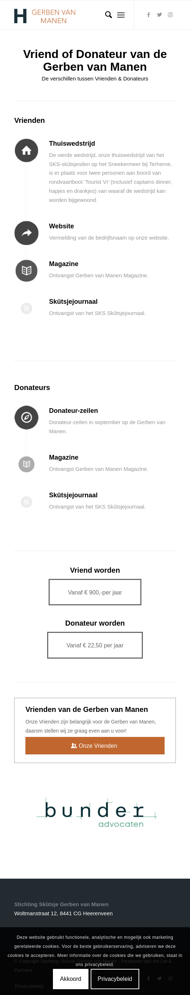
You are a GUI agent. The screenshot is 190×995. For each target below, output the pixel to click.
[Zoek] (105, 14)
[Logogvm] (78, 14)
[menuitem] (105, 14)
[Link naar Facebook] (148, 14)
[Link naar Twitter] (159, 14)
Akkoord (70, 979)
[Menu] (121, 15)
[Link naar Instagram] (170, 14)
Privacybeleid (115, 979)
